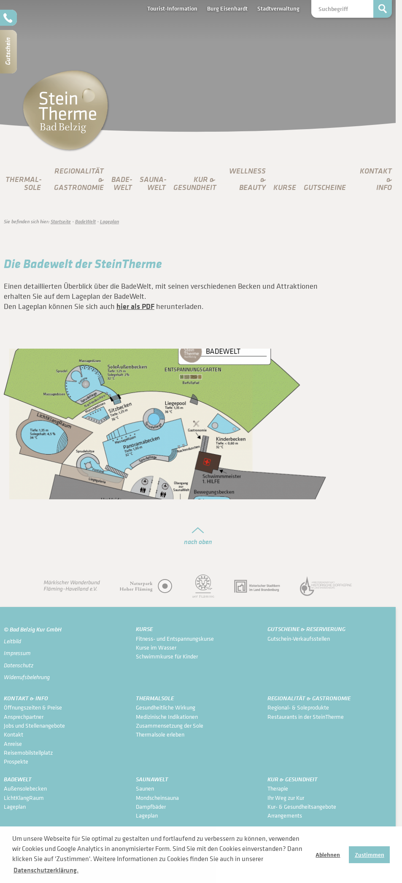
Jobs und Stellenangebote (34, 725)
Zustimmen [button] (369, 854)
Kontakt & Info (26, 698)
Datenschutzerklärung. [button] (45, 870)
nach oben (198, 541)
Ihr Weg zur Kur (285, 798)
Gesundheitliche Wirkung (165, 707)
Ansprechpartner (23, 716)
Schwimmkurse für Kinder (167, 656)
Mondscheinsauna (157, 798)
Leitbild (12, 641)
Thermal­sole (23, 183)
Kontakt (13, 734)
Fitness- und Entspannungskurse (175, 638)
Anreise (13, 743)
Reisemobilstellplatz (28, 752)
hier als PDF (135, 306)
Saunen (145, 788)
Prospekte (16, 761)
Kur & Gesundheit (292, 779)
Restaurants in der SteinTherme (305, 716)
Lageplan (109, 221)
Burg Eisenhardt (227, 8)
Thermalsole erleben (160, 734)
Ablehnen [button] (328, 854)
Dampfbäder (151, 806)
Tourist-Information (172, 8)
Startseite (61, 221)
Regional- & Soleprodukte (298, 707)
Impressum (17, 653)
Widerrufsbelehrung (27, 677)
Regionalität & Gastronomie (309, 698)
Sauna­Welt (153, 183)
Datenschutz (18, 665)
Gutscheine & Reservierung (306, 629)
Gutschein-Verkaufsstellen (298, 638)
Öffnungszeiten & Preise (33, 707)
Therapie (277, 788)
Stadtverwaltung (278, 8)
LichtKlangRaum (24, 798)
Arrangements (284, 815)
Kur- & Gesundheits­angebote (301, 806)
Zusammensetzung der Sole (169, 725)
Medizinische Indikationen (167, 716)
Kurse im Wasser (156, 647)
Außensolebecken (25, 788)
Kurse (284, 187)
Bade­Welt (121, 183)
